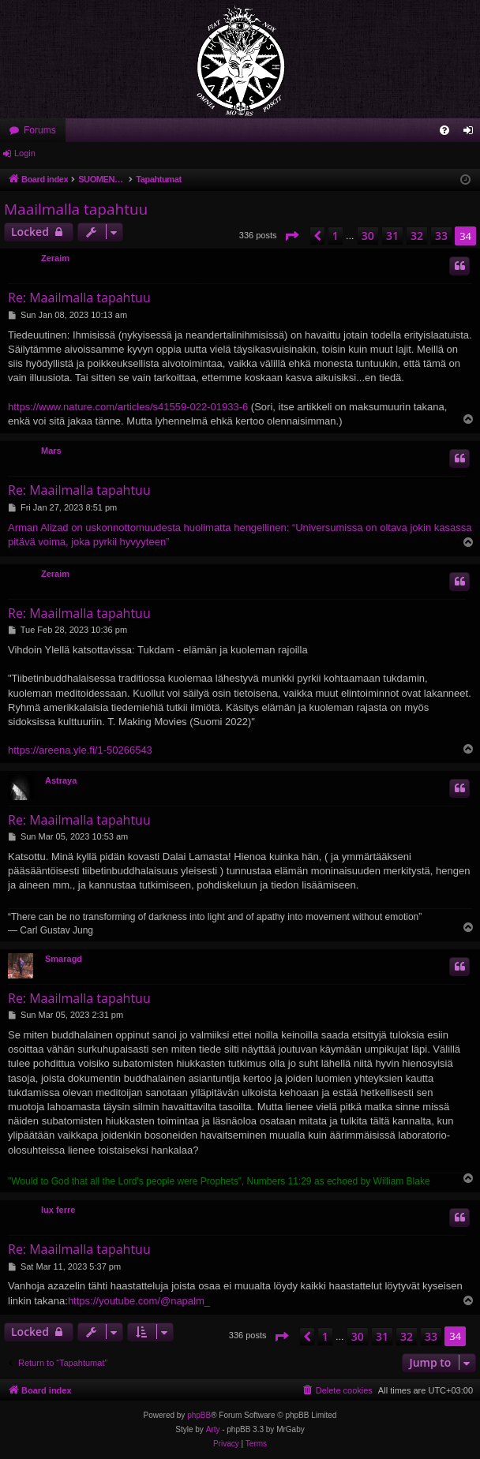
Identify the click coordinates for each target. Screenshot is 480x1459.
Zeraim (55, 258)
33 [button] (441, 235)
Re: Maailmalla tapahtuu (79, 297)
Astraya (61, 780)
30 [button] (368, 235)
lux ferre (58, 1209)
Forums (40, 130)
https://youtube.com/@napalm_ (139, 1301)
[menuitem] (444, 130)
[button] (291, 235)
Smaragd (63, 958)
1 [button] (335, 235)
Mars (51, 450)
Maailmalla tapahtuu (76, 209)
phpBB (199, 1415)
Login (25, 153)
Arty (213, 1429)
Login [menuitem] (471, 133)
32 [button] (417, 235)
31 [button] (392, 235)
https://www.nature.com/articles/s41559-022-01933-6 (128, 407)
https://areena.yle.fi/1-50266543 (80, 750)
